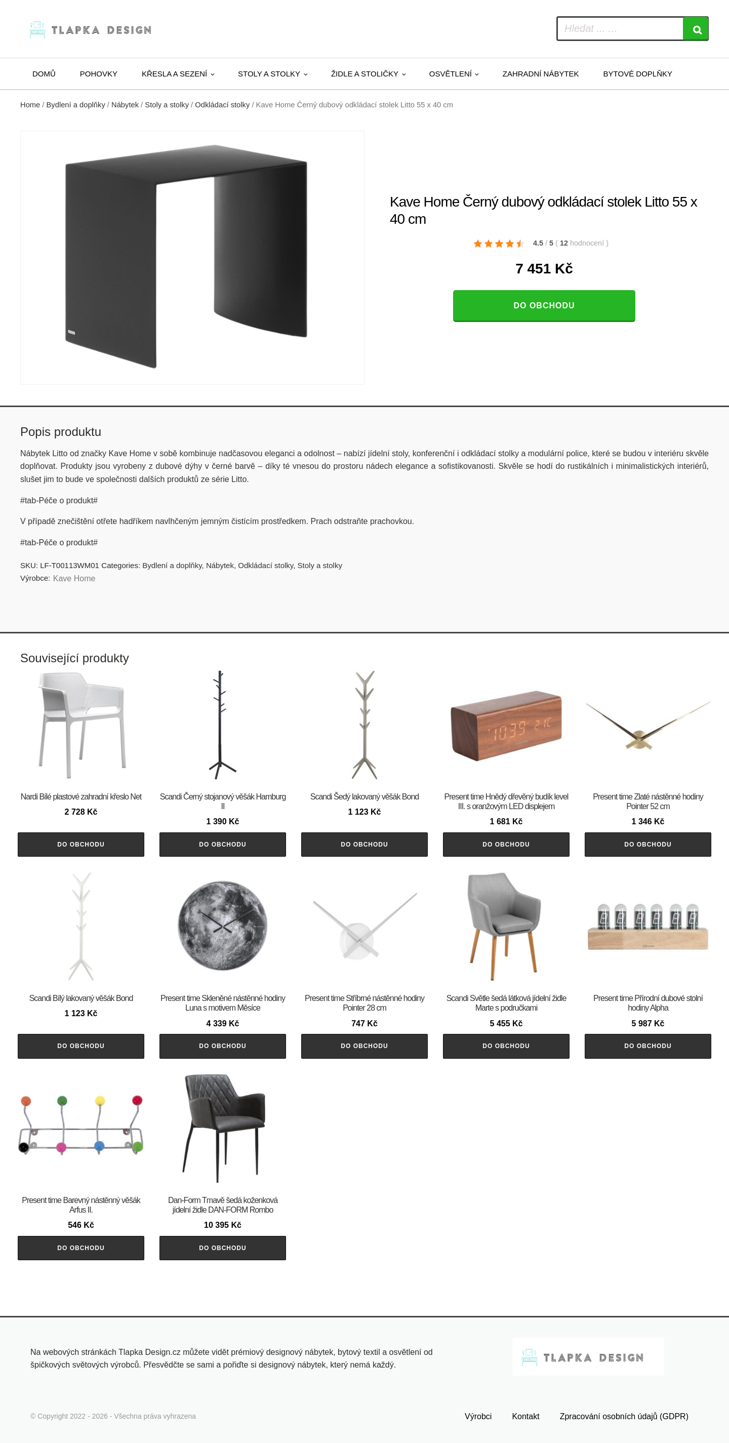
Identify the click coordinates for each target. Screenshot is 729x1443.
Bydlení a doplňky (76, 105)
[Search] (695, 29)
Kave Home (74, 578)
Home (30, 105)
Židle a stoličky (364, 73)
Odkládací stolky (222, 105)
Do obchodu (544, 305)
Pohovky (98, 73)
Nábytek (125, 105)
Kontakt (525, 1416)
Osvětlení (450, 73)
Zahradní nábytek (541, 73)
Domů (44, 73)
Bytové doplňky (637, 73)
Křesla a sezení (174, 73)
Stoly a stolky (269, 73)
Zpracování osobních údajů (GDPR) (624, 1416)
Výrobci (478, 1416)
